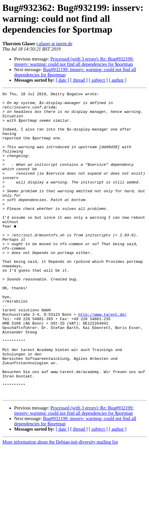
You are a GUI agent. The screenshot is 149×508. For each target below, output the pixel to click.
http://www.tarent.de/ (102, 359)
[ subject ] (98, 80)
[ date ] (62, 80)
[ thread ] (79, 80)
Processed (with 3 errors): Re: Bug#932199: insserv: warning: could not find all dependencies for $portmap (74, 61)
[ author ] (118, 80)
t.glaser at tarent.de (55, 43)
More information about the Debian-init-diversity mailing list (60, 502)
